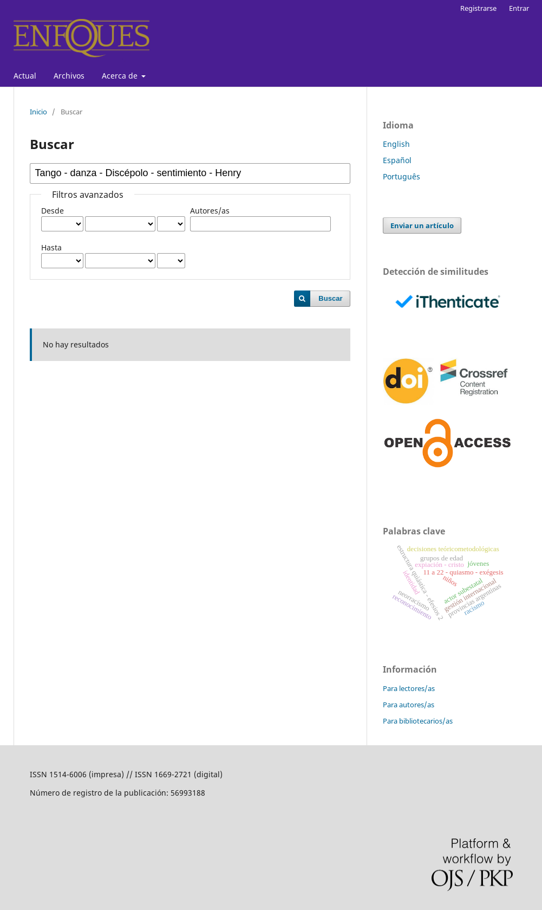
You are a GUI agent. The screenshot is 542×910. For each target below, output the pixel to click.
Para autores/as (408, 704)
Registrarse (478, 8)
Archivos (69, 75)
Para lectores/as (409, 688)
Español (397, 160)
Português (401, 176)
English (396, 144)
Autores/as (210, 210)
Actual (25, 75)
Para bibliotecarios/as (418, 721)
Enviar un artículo (422, 225)
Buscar (330, 298)
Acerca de (121, 75)
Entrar (519, 8)
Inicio (38, 112)
